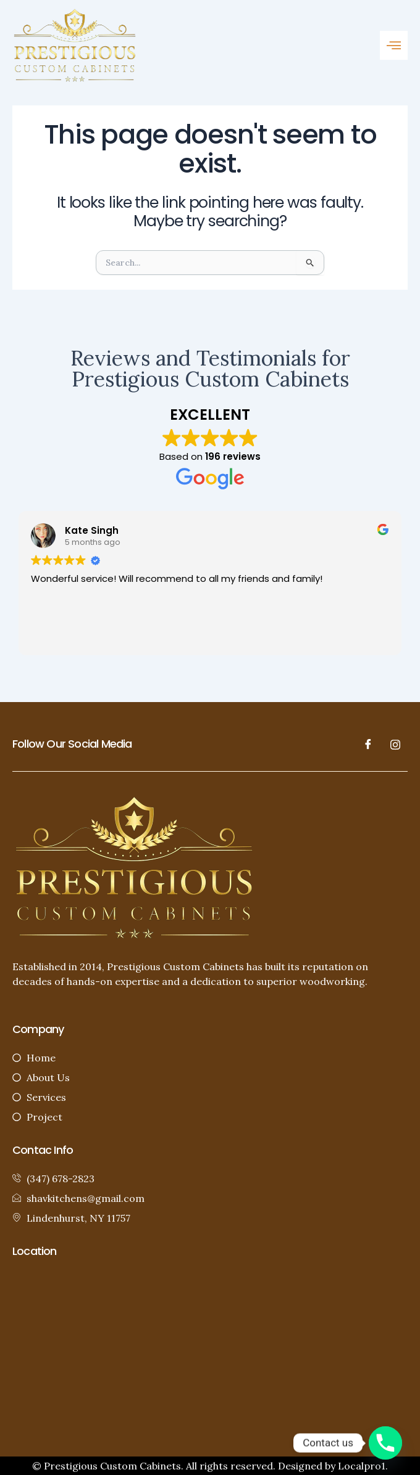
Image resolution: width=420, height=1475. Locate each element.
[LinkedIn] (395, 744)
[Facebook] (368, 744)
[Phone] (385, 1443)
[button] (394, 45)
